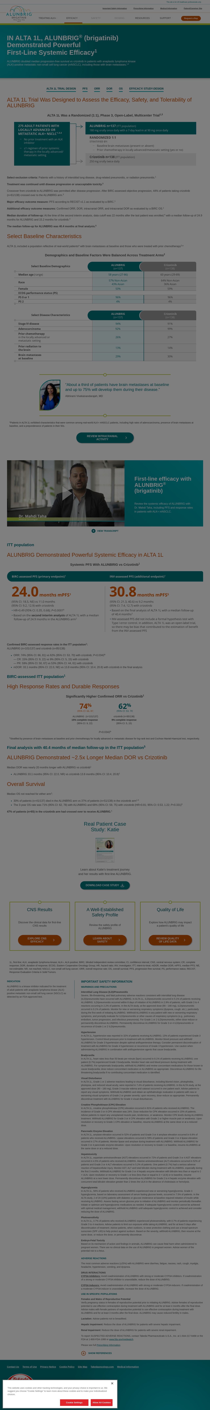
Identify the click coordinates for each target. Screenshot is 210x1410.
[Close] (112, 1383)
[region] (60, 1394)
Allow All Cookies (102, 1402)
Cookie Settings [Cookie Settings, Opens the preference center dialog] (74, 1402)
